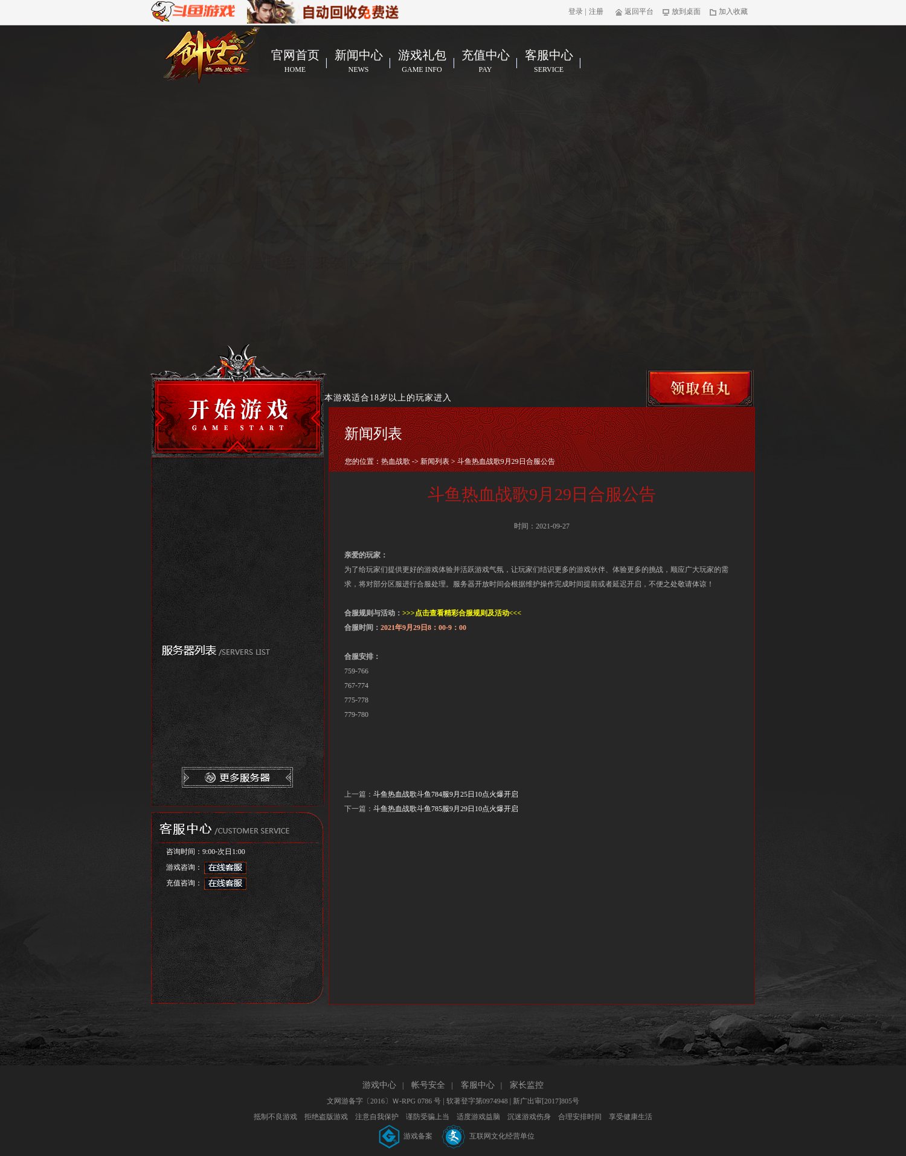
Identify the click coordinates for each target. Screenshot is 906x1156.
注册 (596, 11)
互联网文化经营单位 (488, 1136)
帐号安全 (428, 1085)
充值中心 (485, 61)
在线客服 (225, 868)
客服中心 (548, 61)
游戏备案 (406, 1136)
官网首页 (295, 61)
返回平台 (634, 11)
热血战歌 (395, 461)
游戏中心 (379, 1085)
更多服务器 (238, 778)
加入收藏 (729, 11)
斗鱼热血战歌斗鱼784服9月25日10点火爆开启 (445, 794)
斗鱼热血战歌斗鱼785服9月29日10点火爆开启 (445, 808)
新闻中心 (358, 61)
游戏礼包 (422, 61)
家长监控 (527, 1085)
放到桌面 (682, 11)
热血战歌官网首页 (211, 55)
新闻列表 (434, 461)
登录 (575, 11)
